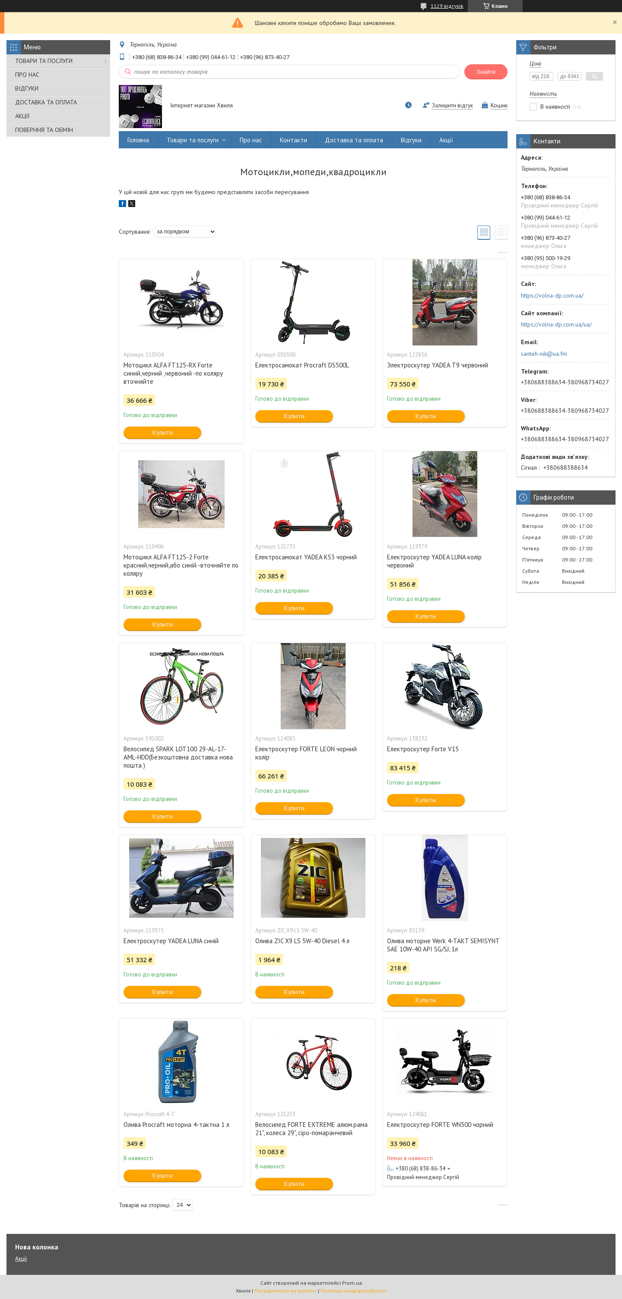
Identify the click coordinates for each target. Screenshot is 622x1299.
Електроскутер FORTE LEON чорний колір (306, 753)
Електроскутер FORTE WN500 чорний (440, 1124)
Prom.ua (352, 1283)
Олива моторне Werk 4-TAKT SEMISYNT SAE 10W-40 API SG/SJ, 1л (443, 945)
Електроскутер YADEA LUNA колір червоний (434, 561)
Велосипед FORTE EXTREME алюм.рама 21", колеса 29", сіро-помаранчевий (311, 1128)
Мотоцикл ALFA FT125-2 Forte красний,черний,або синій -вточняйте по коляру (181, 565)
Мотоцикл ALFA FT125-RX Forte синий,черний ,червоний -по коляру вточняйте (173, 373)
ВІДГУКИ (26, 88)
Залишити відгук (452, 105)
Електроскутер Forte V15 (423, 749)
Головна (138, 140)
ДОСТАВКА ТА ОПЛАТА (46, 102)
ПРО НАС (27, 74)
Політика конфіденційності (353, 1290)
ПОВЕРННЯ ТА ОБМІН (44, 130)
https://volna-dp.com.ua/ (552, 295)
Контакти (293, 140)
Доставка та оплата (354, 140)
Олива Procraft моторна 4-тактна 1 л (176, 1124)
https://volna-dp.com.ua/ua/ (556, 324)
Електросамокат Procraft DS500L (302, 365)
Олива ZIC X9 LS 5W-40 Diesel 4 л (302, 941)
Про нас (251, 140)
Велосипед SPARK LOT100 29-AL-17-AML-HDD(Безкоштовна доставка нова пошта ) (178, 757)
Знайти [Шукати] (485, 72)
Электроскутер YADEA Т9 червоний (437, 365)
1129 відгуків (447, 6)
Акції (446, 140)
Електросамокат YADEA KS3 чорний (306, 557)
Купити (162, 432)
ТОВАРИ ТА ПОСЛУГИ (44, 61)
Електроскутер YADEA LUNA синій (171, 941)
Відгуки (411, 140)
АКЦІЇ (22, 116)
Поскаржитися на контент (285, 1290)
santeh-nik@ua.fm (544, 354)
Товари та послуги (193, 140)
